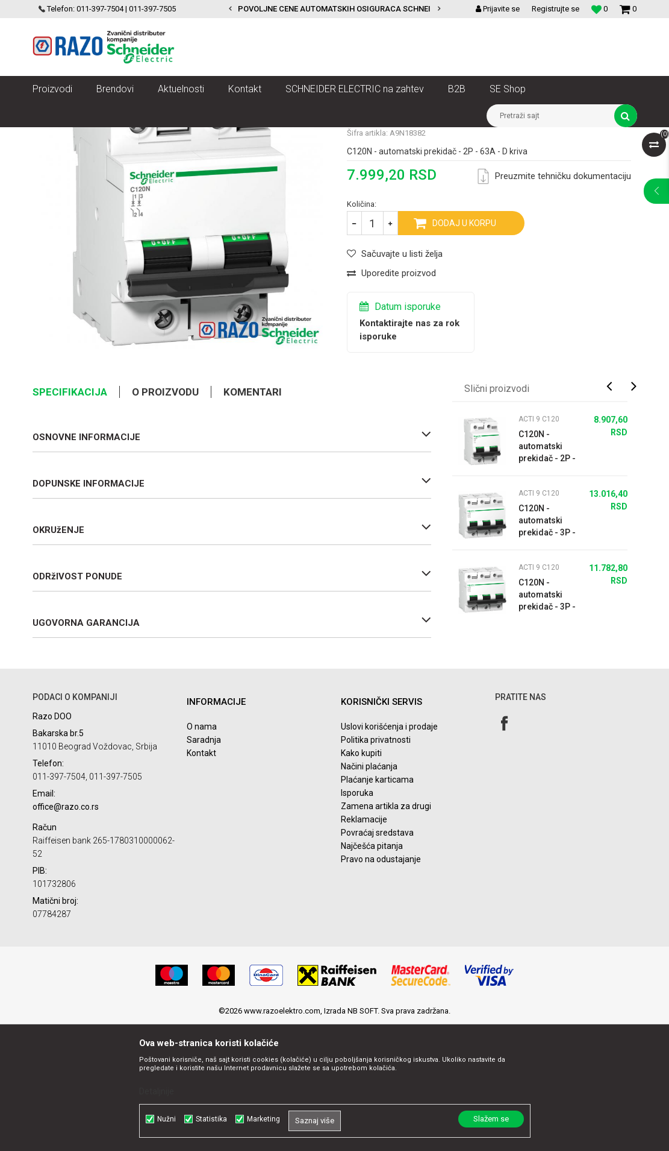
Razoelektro (53, 136)
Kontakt (201, 880)
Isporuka (357, 920)
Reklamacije (364, 946)
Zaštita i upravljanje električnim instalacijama (300, 136)
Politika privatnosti (376, 867)
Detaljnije (156, 1091)
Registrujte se (555, 8)
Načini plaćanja (369, 893)
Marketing (263, 1119)
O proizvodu (165, 519)
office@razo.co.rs (66, 934)
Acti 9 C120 (532, 136)
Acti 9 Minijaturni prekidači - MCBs (444, 136)
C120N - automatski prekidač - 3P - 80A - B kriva (547, 648)
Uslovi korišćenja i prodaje (389, 854)
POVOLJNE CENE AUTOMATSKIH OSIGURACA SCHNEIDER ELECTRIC (360, 8)
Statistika (211, 1119)
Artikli (94, 136)
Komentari (252, 519)
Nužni (166, 1119)
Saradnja (204, 867)
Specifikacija (70, 519)
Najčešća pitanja (372, 973)
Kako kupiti (361, 880)
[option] (334, 9)
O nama (202, 854)
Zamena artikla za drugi (386, 933)
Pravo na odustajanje (381, 986)
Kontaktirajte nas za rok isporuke (409, 457)
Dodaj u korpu (464, 350)
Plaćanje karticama (377, 907)
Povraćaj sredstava (377, 960)
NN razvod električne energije (164, 136)
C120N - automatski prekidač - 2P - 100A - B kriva (547, 574)
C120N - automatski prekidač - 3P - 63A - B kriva (547, 722)
